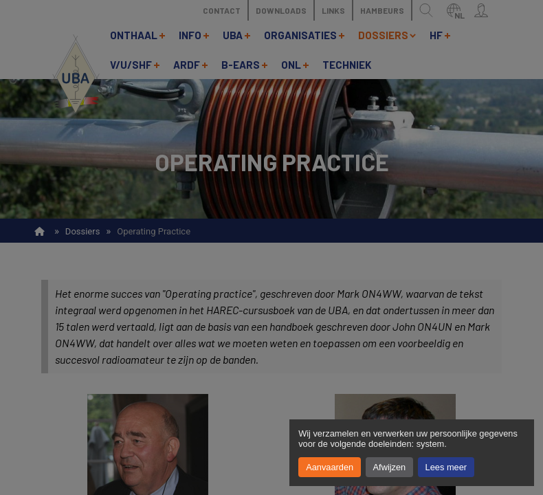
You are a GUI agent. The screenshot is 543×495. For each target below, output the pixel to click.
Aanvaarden (329, 467)
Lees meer (446, 467)
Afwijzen (389, 467)
